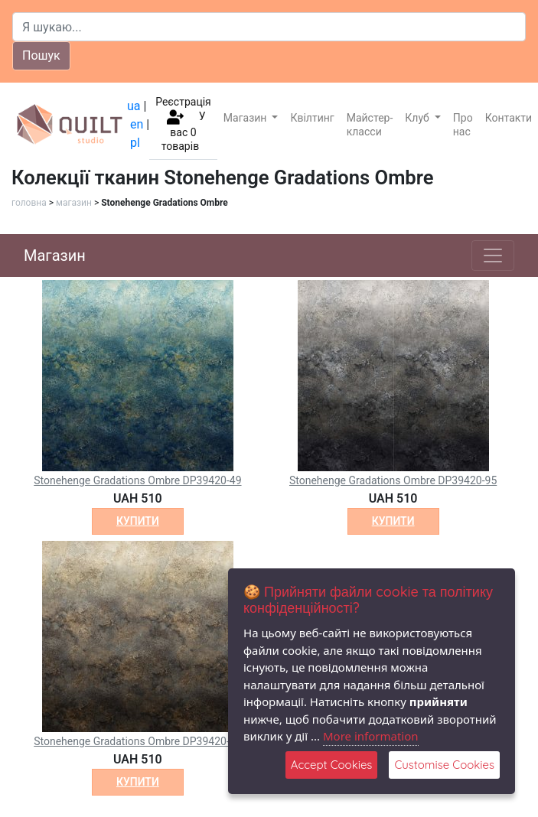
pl (135, 142)
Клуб (418, 118)
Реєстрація (183, 102)
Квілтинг (312, 118)
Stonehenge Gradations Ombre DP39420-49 (137, 480)
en (136, 124)
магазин (74, 202)
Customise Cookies (444, 764)
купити (137, 521)
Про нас (463, 125)
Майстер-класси (370, 125)
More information (371, 736)
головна (29, 202)
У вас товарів (183, 131)
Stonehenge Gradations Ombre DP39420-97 (137, 741)
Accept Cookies (332, 764)
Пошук (41, 55)
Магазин (246, 118)
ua (134, 106)
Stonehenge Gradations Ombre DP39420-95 (393, 480)
